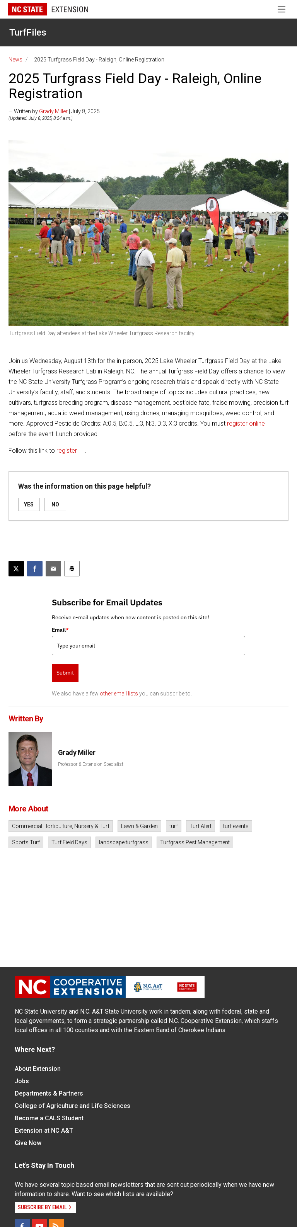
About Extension (38, 1068)
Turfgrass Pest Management (195, 842)
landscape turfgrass (123, 842)
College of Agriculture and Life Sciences (72, 1105)
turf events (236, 826)
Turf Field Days (69, 842)
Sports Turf (26, 842)
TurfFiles (27, 32)
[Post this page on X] (16, 568)
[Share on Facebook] (35, 568)
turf (173, 826)
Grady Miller (53, 111)
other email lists (119, 693)
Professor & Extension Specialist (90, 764)
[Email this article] (53, 568)
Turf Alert (200, 826)
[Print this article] (72, 568)
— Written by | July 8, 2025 (54, 111)
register (66, 450)
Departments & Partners (49, 1093)
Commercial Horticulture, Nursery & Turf (60, 826)
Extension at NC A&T (44, 1130)
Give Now (28, 1143)
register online (246, 423)
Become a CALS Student (49, 1118)
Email (60, 629)
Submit (65, 672)
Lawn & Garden (139, 826)
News (15, 59)
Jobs (22, 1081)
